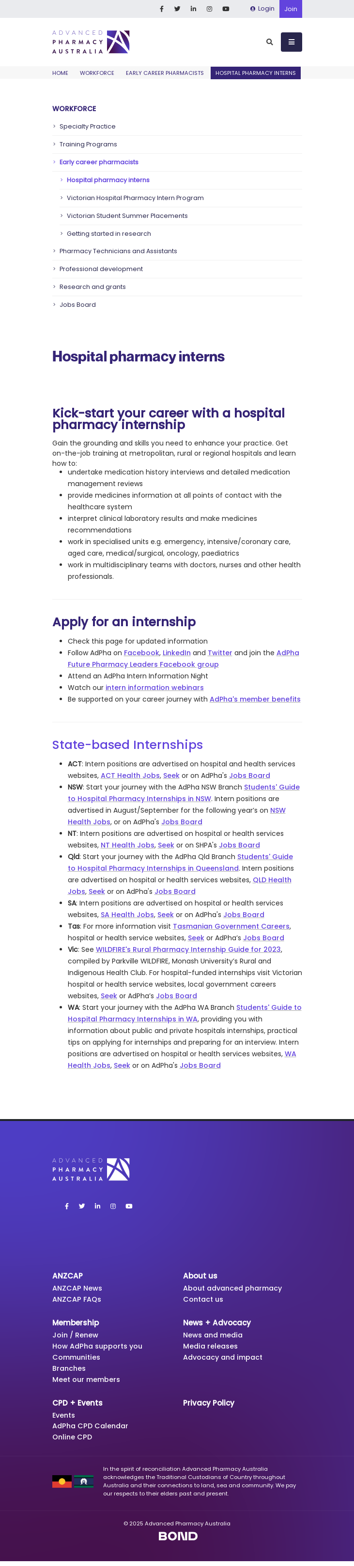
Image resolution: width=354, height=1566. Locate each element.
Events (64, 1419)
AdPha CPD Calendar (92, 1430)
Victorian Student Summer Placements (127, 216)
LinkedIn (177, 653)
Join (290, 9)
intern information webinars (155, 687)
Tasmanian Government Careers (231, 926)
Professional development (101, 269)
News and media (215, 1336)
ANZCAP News (78, 1288)
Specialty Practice (88, 126)
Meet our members (87, 1383)
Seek (171, 775)
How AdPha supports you (100, 1348)
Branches (70, 1371)
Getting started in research (109, 234)
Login (262, 8)
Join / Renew (76, 1336)
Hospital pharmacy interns (108, 180)
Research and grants (93, 287)
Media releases (211, 1348)
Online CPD (72, 1442)
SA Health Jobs (127, 914)
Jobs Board (78, 305)
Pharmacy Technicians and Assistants (118, 251)
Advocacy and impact (225, 1359)
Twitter (220, 653)
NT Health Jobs (127, 845)
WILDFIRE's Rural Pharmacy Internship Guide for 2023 (188, 949)
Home (60, 73)
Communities (78, 1359)
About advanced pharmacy (236, 1288)
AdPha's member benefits (255, 699)
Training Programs (88, 144)
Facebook (141, 653)
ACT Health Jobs (130, 775)
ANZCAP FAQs (78, 1300)
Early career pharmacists (165, 73)
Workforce (97, 73)
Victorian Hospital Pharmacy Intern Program (135, 198)
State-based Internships (127, 744)
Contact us (204, 1300)
